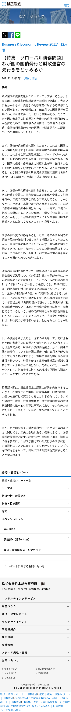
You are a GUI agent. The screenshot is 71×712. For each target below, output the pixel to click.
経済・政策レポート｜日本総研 (18, 694)
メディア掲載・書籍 (14, 652)
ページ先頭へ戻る (10, 709)
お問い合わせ (10, 660)
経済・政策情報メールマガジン (22, 550)
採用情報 (7, 637)
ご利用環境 (43, 673)
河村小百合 (30, 78)
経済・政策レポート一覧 (16, 480)
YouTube (9, 529)
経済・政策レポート (14, 614)
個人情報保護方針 (46, 669)
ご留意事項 (9, 677)
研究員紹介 (9, 629)
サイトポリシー (11, 673)
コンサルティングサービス (19, 598)
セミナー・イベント (14, 621)
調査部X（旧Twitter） (17, 539)
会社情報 (7, 644)
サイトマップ (10, 669)
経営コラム (9, 606)
